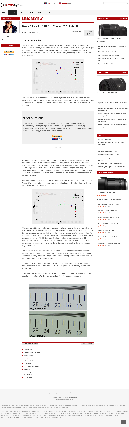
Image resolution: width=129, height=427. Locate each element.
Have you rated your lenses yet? (8, 36)
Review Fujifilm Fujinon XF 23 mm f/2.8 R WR (111, 167)
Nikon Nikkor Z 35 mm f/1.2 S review (109, 52)
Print (89, 32)
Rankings (40, 12)
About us (75, 3)
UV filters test (102, 148)
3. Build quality (28, 355)
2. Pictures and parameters (32, 352)
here (17, 417)
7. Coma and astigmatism (31, 366)
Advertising (84, 3)
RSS (98, 3)
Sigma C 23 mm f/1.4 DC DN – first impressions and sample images (109, 94)
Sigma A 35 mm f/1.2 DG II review (109, 38)
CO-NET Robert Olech (71, 397)
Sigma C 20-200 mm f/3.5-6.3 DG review (110, 64)
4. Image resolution (29, 358)
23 (109, 226)
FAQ (49, 12)
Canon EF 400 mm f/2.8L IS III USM (108, 217)
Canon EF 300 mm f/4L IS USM (107, 237)
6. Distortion (27, 363)
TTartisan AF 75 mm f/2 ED (106, 193)
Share (89, 34)
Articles (31, 12)
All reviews (123, 18)
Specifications (116, 199)
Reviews (13, 12)
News (4, 12)
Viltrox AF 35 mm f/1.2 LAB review (108, 55)
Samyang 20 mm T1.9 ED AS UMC (108, 204)
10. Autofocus (28, 375)
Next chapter (87, 344)
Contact (92, 3)
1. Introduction (28, 349)
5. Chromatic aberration (31, 361)
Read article (101, 98)
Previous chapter (30, 344)
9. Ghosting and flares (30, 372)
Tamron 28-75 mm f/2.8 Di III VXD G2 (109, 243)
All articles (123, 72)
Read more (4, 40)
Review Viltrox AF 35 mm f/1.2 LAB (108, 154)
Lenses (21, 12)
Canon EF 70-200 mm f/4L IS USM (108, 224)
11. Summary (28, 377)
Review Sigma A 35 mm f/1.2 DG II (108, 139)
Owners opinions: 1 (103, 199)
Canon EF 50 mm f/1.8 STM (106, 230)
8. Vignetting (27, 369)
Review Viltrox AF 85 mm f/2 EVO (108, 151)
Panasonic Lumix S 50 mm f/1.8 (107, 211)
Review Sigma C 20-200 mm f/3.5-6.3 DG (110, 163)
